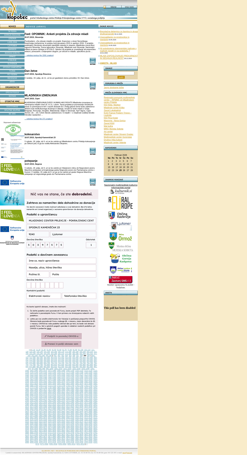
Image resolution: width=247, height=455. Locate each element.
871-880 (32, 367)
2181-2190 (43, 397)
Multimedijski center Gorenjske (118, 137)
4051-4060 (70, 440)
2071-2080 (88, 393)
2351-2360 (52, 401)
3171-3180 (70, 420)
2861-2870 (79, 412)
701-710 (54, 363)
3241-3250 (61, 421)
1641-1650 (61, 384)
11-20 (38, 350)
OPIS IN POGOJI (12, 92)
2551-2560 (88, 404)
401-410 (54, 357)
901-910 (54, 367)
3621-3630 (43, 431)
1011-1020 (67, 369)
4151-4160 (88, 442)
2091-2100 (34, 395)
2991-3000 (52, 416)
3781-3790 (43, 435)
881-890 (40, 367)
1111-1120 (88, 371)
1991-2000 (88, 391)
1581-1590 (79, 382)
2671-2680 (52, 408)
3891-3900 (70, 437)
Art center (108, 131)
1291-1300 (34, 376)
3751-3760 (88, 433)
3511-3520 (88, 427)
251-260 (54, 354)
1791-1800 (52, 388)
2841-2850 (61, 412)
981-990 (42, 369)
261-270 (61, 354)
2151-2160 (88, 395)
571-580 (32, 361)
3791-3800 (52, 435)
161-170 (61, 352)
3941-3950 (43, 438)
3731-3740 (70, 433)
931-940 (75, 367)
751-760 (90, 363)
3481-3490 (61, 427)
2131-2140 (70, 395)
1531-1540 (34, 382)
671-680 (32, 363)
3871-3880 (52, 437)
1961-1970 (61, 391)
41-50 (54, 350)
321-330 (34, 355)
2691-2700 (70, 408)
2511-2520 (52, 404)
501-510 (54, 359)
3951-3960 (52, 438)
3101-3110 (79, 418)
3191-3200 (88, 420)
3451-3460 (34, 427)
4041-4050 (61, 440)
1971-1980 (70, 391)
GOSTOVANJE (12, 107)
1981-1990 (79, 391)
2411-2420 (34, 403)
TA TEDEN (12, 31)
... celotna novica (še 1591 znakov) (39, 55)
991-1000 (49, 369)
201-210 (90, 352)
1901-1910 (79, 389)
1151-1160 (52, 372)
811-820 (61, 365)
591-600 (47, 361)
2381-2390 (79, 401)
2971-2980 (34, 416)
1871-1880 (52, 389)
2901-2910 (43, 414)
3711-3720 (52, 433)
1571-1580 (70, 382)
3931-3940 (34, 438)
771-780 (32, 365)
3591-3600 (88, 429)
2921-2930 (61, 414)
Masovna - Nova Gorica (114, 120)
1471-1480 (52, 380)
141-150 (47, 352)
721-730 (68, 363)
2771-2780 (70, 410)
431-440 (75, 357)
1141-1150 (43, 372)
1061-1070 (43, 371)
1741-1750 (79, 386)
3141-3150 (43, 420)
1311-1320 (52, 376)
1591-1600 (88, 382)
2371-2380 (70, 401)
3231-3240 (52, 421)
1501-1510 (79, 380)
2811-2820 (34, 412)
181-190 (75, 352)
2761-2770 (61, 410)
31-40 (48, 350)
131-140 (40, 352)
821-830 (68, 365)
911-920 (61, 367)
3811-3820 (70, 435)
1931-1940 (34, 391)
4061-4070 (79, 440)
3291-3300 (34, 423)
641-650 (82, 361)
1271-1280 (88, 374)
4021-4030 (43, 440)
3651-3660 (70, 431)
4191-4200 (62, 444)
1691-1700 (34, 386)
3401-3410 (61, 425)
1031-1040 (85, 369)
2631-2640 (88, 406)
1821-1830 (79, 388)
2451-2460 (70, 403)
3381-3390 (43, 425)
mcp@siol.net (127, 453)
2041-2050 (61, 393)
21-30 (43, 350)
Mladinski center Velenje (115, 142)
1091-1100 (70, 371)
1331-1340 (70, 376)
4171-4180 (44, 444)
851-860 (90, 365)
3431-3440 (88, 425)
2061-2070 (79, 393)
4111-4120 (52, 442)
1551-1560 (52, 382)
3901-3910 (79, 437)
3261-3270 (79, 421)
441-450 (82, 357)
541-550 (82, 359)
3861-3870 (43, 437)
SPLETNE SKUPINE (12, 110)
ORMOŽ (12, 57)
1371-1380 (34, 378)
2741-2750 (43, 410)
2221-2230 (79, 397)
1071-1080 (52, 371)
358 (81, 355)
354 (66, 355)
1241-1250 (61, 374)
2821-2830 (43, 412)
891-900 (47, 367)
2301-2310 (79, 399)
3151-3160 (52, 420)
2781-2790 (79, 410)
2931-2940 (70, 414)
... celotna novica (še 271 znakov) (39, 119)
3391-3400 (52, 425)
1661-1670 (79, 384)
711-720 (61, 363)
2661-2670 (43, 408)
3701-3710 (43, 433)
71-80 (69, 350)
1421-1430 (79, 378)
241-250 (47, 354)
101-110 (87, 350)
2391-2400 (88, 401)
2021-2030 (43, 393)
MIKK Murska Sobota (113, 129)
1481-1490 (61, 380)
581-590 (40, 361)
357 (77, 355)
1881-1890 (61, 389)
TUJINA (12, 71)
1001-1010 (58, 369)
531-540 (75, 359)
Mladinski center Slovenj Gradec (118, 134)
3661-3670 (79, 431)
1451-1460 (34, 380)
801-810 (54, 365)
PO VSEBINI (12, 75)
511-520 (61, 359)
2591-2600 (52, 406)
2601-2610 (61, 406)
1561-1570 (61, 382)
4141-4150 (79, 442)
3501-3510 (79, 427)
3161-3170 (61, 420)
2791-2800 (88, 410)
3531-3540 (34, 429)
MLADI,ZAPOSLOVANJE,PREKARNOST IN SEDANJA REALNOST (119, 57)
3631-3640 (52, 431)
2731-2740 (34, 410)
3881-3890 (61, 437)
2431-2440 (52, 403)
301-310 (90, 354)
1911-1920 (88, 389)
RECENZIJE (12, 78)
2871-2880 (88, 412)
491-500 (47, 359)
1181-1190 (79, 372)
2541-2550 (79, 404)
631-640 (75, 361)
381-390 (40, 357)
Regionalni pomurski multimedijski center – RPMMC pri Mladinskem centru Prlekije (119, 100)
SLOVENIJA (12, 64)
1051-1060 (34, 371)
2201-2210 (61, 397)
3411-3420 (70, 425)
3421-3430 (79, 425)
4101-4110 (43, 442)
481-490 (40, 359)
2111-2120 (52, 395)
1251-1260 (70, 374)
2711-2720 (88, 408)
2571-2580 (34, 406)
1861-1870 (43, 389)
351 (55, 355)
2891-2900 (34, 414)
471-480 (32, 359)
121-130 (32, 352)
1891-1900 (70, 389)
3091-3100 (70, 418)
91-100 (80, 350)
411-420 (61, 357)
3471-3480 (52, 427)
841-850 (82, 365)
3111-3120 (88, 418)
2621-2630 (79, 406)
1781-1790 (43, 388)
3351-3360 (88, 423)
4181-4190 (53, 444)
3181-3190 (79, 420)
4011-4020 (34, 440)
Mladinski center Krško (114, 107)
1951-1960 (52, 391)
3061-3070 (43, 418)
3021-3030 (79, 416)
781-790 (40, 365)
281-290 (75, 354)
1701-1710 (43, 386)
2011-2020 (34, 393)
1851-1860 (34, 389)
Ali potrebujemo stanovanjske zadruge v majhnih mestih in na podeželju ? (118, 49)
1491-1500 (70, 380)
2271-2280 (52, 399)
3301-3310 (43, 423)
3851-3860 (34, 437)
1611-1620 (34, 384)
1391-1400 (52, 378)
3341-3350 (79, 423)
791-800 (47, 365)
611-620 (61, 361)
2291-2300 (70, 399)
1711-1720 (52, 386)
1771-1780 (34, 388)
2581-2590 (43, 406)
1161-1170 (61, 372)
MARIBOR (12, 49)
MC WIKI (12, 114)
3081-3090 (61, 418)
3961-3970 (61, 438)
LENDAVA (12, 39)
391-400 (47, 357)
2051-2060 (70, 393)
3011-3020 (70, 416)
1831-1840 (88, 388)
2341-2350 (43, 401)
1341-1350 (79, 376)
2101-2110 (43, 395)
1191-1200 (88, 372)
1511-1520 (88, 380)
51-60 (59, 350)
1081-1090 (61, 371)
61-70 (64, 350)
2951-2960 (88, 414)
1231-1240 (52, 374)
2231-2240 (88, 397)
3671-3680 (88, 431)
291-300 (82, 354)
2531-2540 (70, 404)
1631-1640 (52, 384)
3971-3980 (70, 438)
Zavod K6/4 (109, 123)
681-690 (40, 363)
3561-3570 (61, 429)
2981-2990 (43, 416)
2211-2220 (70, 397)
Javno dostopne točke (114, 87)
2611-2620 (70, 406)
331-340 (42, 355)
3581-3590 (79, 429)
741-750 (82, 363)
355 (70, 355)
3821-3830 (79, 435)
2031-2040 (52, 393)
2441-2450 (61, 403)
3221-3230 (43, 421)
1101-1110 (79, 371)
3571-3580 (70, 429)
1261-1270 (79, 374)
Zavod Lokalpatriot (112, 110)
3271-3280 (88, 421)
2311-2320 (88, 399)
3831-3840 (88, 435)
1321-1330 (61, 376)
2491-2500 (34, 404)
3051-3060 (34, 418)
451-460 (90, 357)
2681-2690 (61, 408)
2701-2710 (79, 408)
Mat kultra (108, 126)
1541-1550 (43, 382)
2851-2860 (70, 412)
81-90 (75, 350)
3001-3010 (61, 416)
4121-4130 (61, 442)
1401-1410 (61, 378)
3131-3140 (34, 420)
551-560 (90, 359)
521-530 (68, 359)
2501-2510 (43, 404)
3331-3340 (70, 423)
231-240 (40, 354)
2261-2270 (43, 399)
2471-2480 (88, 403)
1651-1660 (70, 384)
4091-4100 (34, 442)
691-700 (47, 363)
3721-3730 (61, 433)
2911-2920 (52, 414)
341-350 (49, 355)
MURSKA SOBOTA (12, 53)
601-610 (54, 361)
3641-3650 (61, 431)
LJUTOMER (12, 46)
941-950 (82, 367)
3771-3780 (34, 435)
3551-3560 (52, 429)
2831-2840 (52, 412)
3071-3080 (52, 418)
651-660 (90, 361)
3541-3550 (43, 429)
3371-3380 (34, 425)
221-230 (32, 354)
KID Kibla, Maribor (112, 105)
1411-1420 (70, 378)
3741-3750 (79, 433)
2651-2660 (34, 408)
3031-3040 (88, 416)
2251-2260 (34, 399)
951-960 (90, 367)
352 (58, 355)
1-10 (33, 350)
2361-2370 (61, 401)
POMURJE (12, 60)
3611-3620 (34, 431)
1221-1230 (43, 374)
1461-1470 (43, 380)
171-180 (68, 352)
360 (88, 355)
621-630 (68, 361)
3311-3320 (52, 423)
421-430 (68, 357)
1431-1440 (88, 378)
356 (73, 355)
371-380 (32, 357)
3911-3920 (88, 437)
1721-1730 (61, 386)
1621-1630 (43, 384)
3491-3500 (70, 427)
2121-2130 (61, 395)
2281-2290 (61, 399)
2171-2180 (34, 397)
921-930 (68, 367)
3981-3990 (79, 438)
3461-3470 (43, 427)
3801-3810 (61, 435)
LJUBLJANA (12, 42)
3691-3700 (34, 433)
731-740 (75, 363)
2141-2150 (79, 395)
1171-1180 (70, 372)
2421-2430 (43, 403)
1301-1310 (43, 376)
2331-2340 (34, 401)
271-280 (68, 354)
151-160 (54, 352)
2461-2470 (79, 403)
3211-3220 (34, 421)
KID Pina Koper (111, 118)
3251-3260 (70, 421)
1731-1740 (70, 386)
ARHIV (12, 82)
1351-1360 (88, 376)
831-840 (75, 365)
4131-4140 (70, 442)
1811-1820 (70, 388)
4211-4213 (80, 444)
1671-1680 (88, 384)
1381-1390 (43, 378)
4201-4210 (71, 444)
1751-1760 (88, 386)
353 (62, 355)
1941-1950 (43, 391)
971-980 (35, 369)
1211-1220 (34, 374)
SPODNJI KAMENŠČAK (12, 67)
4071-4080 (88, 440)
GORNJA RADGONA (12, 35)
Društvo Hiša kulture (113, 140)
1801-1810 (61, 388)
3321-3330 (61, 423)
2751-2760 (52, 410)
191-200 (82, 352)
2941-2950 (79, 414)
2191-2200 (52, 397)
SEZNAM (12, 96)
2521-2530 (61, 404)
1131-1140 (34, 372)
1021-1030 (76, 369)
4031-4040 (52, 440)
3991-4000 (88, 438)
